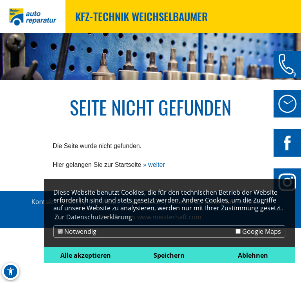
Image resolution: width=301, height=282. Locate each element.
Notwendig (77, 231)
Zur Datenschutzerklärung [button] (93, 217)
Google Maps (258, 231)
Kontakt (42, 202)
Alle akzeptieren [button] (85, 255)
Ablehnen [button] (253, 255)
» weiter (154, 164)
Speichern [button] (169, 255)
